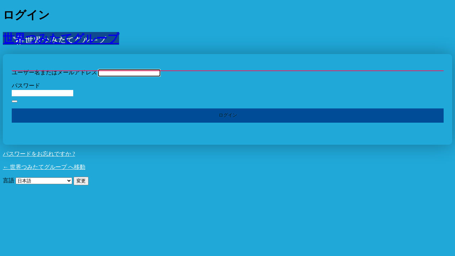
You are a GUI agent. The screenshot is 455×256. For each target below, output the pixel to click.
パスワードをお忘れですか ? (39, 154)
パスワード (26, 85)
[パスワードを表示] (14, 101)
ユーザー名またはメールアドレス (54, 72)
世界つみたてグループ (61, 38)
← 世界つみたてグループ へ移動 (44, 167)
